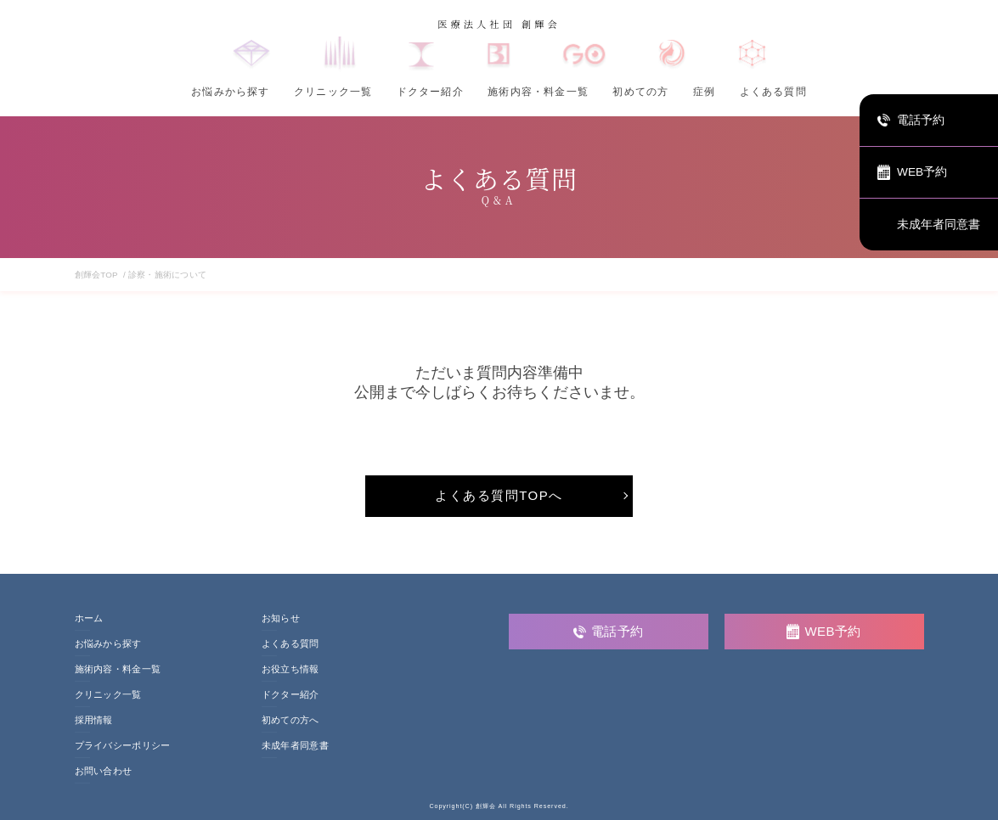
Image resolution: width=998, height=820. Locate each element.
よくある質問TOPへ (499, 495)
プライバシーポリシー (123, 745)
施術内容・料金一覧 (538, 91)
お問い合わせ (104, 771)
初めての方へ (290, 720)
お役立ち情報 (290, 669)
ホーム (89, 618)
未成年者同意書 (295, 745)
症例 (704, 91)
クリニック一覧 (333, 91)
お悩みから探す (230, 91)
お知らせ (281, 618)
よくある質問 (773, 91)
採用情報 (94, 720)
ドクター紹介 (430, 91)
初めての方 (640, 91)
